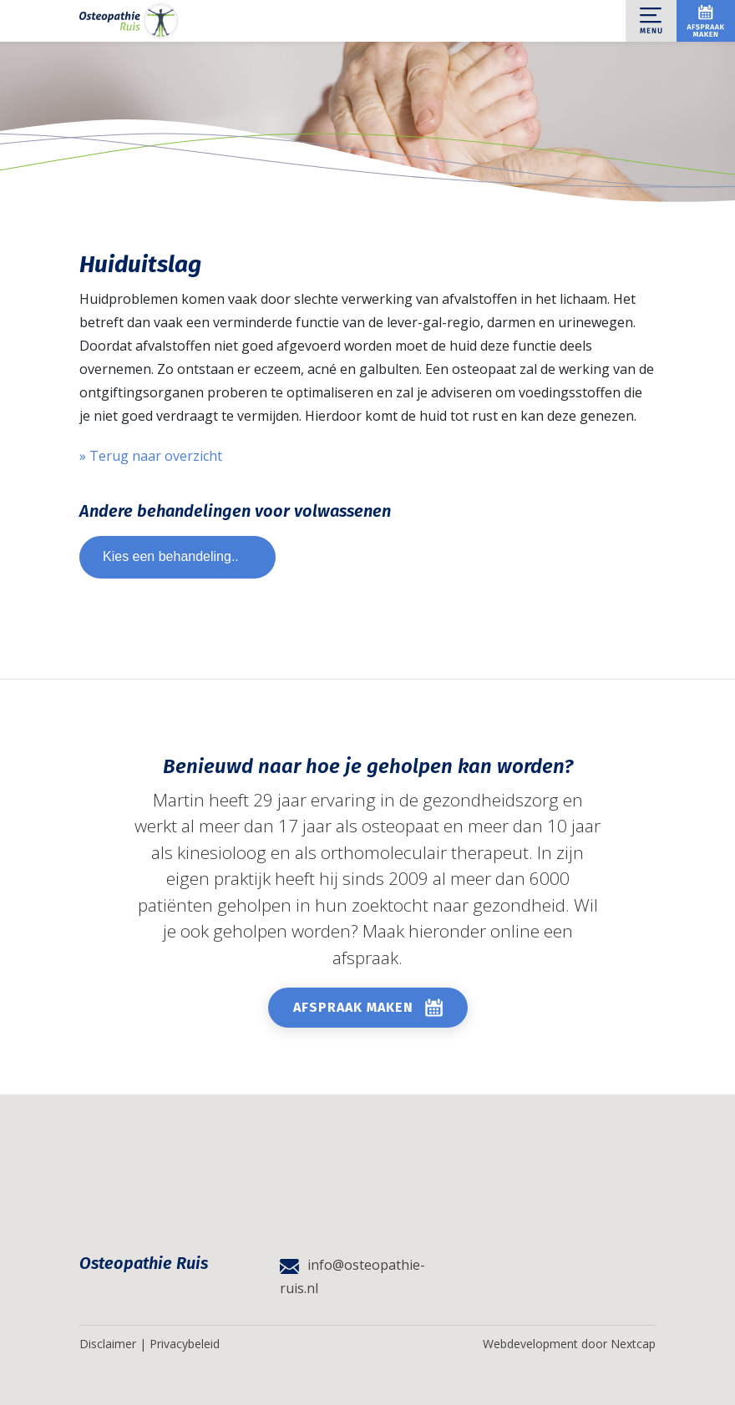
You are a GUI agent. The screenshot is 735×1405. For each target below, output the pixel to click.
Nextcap (633, 1344)
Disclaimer (107, 1344)
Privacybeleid (185, 1344)
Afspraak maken (353, 1007)
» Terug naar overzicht (150, 456)
